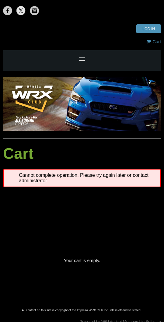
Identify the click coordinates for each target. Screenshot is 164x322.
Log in (148, 29)
